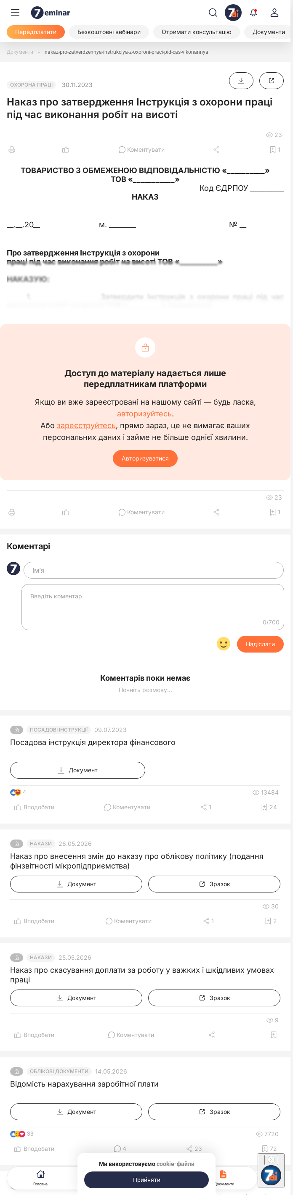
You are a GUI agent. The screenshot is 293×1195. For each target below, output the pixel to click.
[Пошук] (213, 12)
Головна (40, 1177)
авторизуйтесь (144, 414)
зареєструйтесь (86, 425)
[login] (274, 12)
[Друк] (12, 150)
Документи (224, 1177)
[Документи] (20, 52)
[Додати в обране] (275, 149)
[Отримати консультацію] (196, 32)
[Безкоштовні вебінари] (109, 32)
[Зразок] (271, 80)
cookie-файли (175, 1164)
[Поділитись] (217, 149)
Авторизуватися (145, 458)
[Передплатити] (36, 32)
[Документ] (241, 80)
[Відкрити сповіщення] (253, 12)
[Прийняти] (146, 1179)
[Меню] (15, 12)
